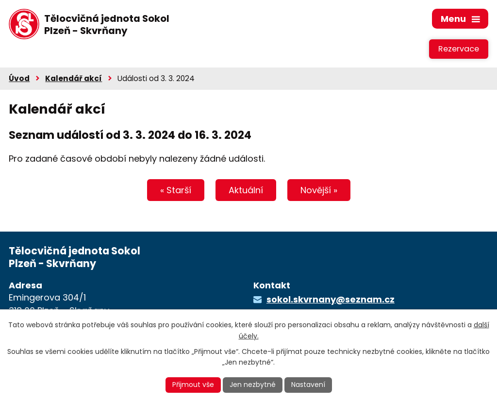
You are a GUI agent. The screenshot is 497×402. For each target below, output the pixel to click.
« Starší (175, 190)
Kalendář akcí (73, 78)
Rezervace (458, 48)
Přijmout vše (193, 384)
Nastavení (308, 384)
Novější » (318, 190)
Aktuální (246, 190)
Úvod (19, 78)
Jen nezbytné (253, 384)
